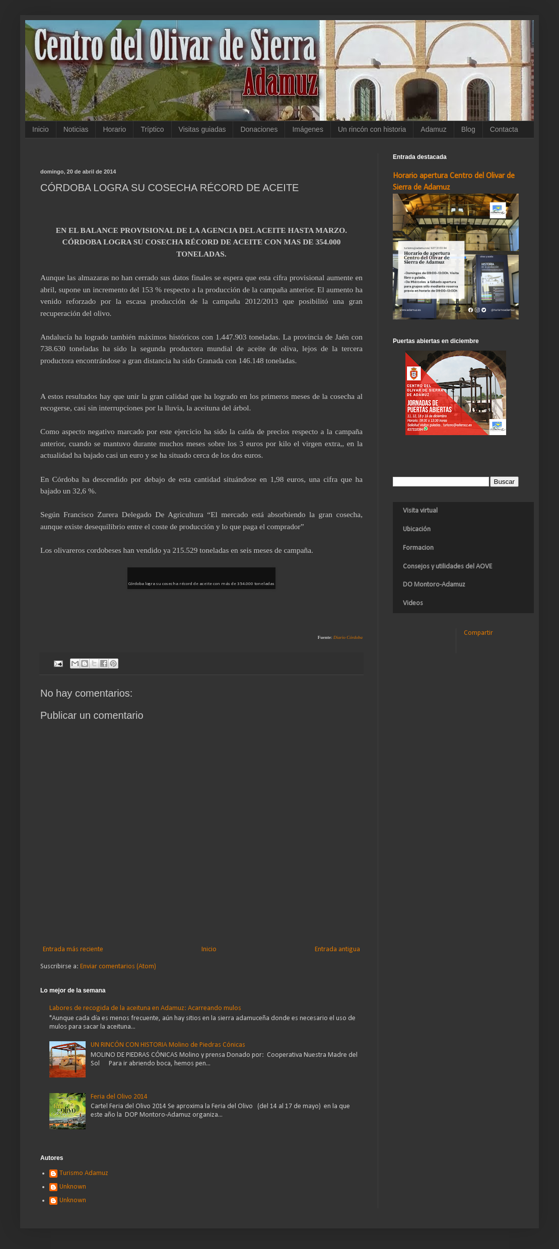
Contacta (504, 129)
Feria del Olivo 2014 (119, 1097)
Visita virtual (420, 511)
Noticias (76, 129)
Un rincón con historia (372, 129)
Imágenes (307, 129)
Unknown (72, 1187)
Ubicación (417, 529)
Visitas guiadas (202, 129)
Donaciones (258, 129)
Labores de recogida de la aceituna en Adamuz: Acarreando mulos (145, 1008)
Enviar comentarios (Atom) (118, 966)
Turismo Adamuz (83, 1173)
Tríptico (152, 129)
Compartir (478, 633)
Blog (468, 129)
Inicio (40, 129)
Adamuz (433, 129)
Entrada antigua (337, 949)
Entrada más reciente (73, 949)
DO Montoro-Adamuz (434, 585)
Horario (114, 129)
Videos (413, 603)
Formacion (418, 548)
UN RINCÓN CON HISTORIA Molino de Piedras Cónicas (168, 1045)
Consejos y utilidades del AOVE (447, 566)
